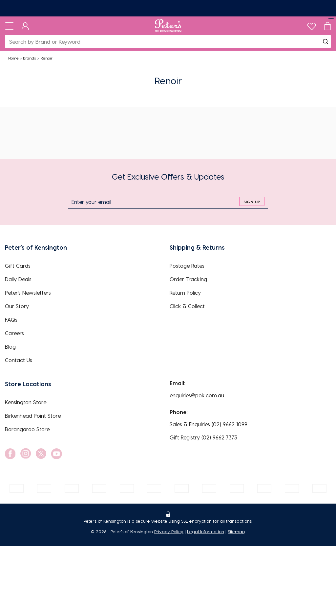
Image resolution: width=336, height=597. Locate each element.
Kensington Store (25, 402)
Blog (10, 346)
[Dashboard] (25, 25)
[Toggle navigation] (9, 25)
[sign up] (251, 201)
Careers (14, 333)
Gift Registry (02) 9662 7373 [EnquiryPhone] (203, 437)
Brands (29, 58)
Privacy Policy (168, 531)
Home (13, 58)
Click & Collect (187, 306)
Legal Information (205, 531)
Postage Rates (187, 265)
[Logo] (168, 25)
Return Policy (185, 292)
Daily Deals (18, 279)
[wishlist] (311, 25)
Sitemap (236, 531)
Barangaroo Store (27, 429)
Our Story (17, 306)
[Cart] (327, 25)
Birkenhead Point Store (33, 415)
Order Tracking (188, 279)
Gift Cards (18, 265)
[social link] (10, 453)
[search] (325, 41)
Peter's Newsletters (28, 292)
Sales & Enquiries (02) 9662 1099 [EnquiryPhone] (208, 424)
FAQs (11, 319)
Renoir (46, 58)
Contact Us (18, 360)
